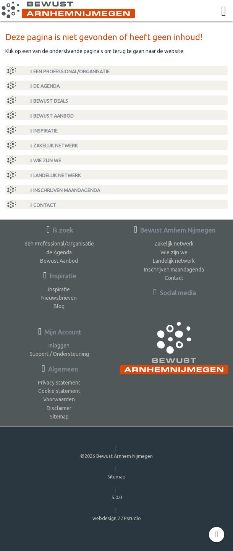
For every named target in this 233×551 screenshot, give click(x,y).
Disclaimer (59, 408)
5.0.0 (117, 493)
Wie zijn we (45, 160)
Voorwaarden (59, 399)
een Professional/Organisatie (70, 71)
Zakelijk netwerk (54, 146)
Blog (59, 306)
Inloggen (59, 346)
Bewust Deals (49, 101)
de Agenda (45, 86)
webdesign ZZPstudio (116, 514)
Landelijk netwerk (55, 175)
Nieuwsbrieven (59, 298)
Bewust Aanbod (52, 116)
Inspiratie (44, 131)
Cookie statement (59, 391)
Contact (43, 205)
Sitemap (59, 417)
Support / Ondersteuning (59, 354)
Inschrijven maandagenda (65, 190)
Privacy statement (59, 383)
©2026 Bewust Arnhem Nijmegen (116, 451)
